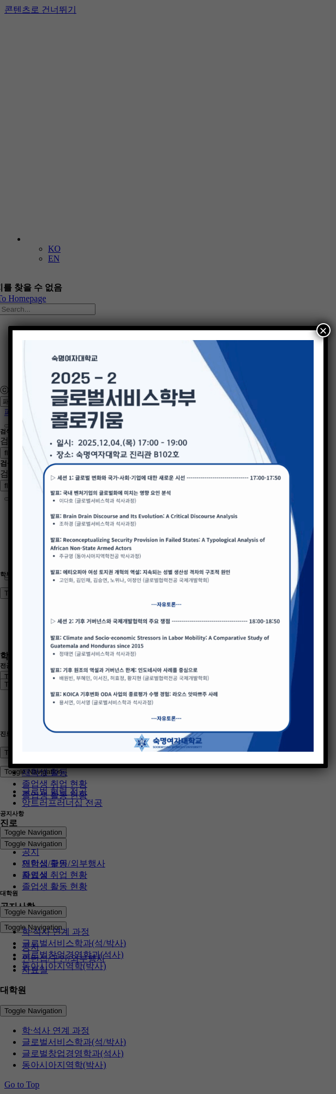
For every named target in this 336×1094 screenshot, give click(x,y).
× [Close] (323, 330)
